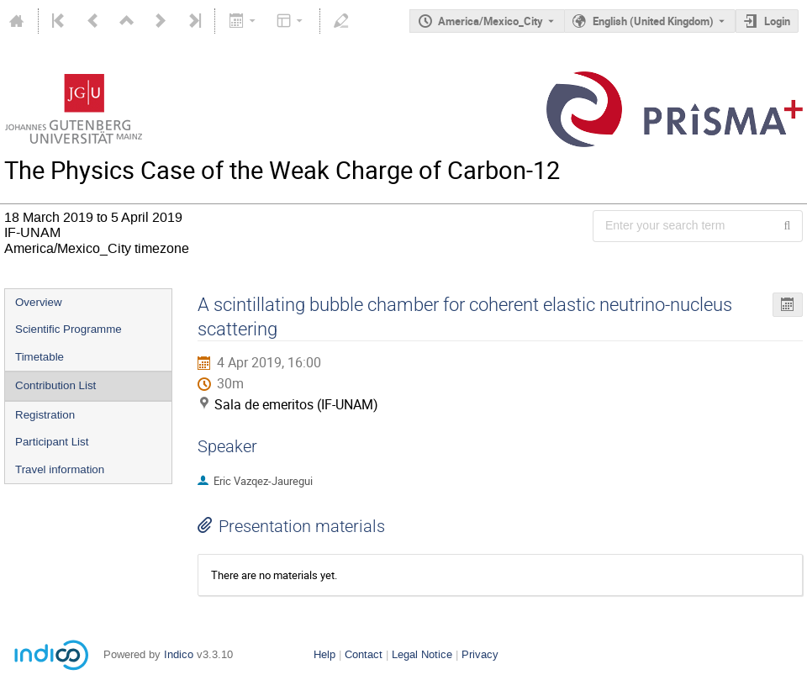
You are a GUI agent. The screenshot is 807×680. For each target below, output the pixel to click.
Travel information (59, 469)
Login (777, 21)
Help (324, 654)
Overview (38, 302)
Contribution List (55, 385)
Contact (363, 654)
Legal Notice (422, 654)
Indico (178, 654)
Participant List (51, 441)
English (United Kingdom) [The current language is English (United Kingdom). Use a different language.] (653, 21)
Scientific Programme (68, 329)
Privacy (480, 654)
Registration (45, 415)
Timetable (39, 357)
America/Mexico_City (490, 21)
